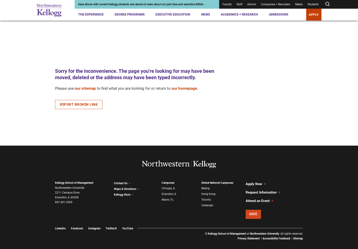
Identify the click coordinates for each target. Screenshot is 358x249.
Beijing (205, 187)
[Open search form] (327, 4)
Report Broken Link (79, 104)
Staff (239, 4)
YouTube (127, 223)
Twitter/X (111, 223)
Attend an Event (260, 196)
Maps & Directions (127, 187)
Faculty (227, 4)
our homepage (184, 88)
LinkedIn (60, 223)
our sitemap (85, 88)
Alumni (251, 4)
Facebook (77, 223)
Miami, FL (168, 197)
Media (299, 4)
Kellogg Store (124, 192)
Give (253, 209)
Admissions (278, 14)
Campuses (168, 182)
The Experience (91, 14)
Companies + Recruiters (275, 4)
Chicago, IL (168, 187)
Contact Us (122, 182)
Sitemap (298, 233)
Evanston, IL (169, 192)
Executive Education (172, 14)
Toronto (206, 197)
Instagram (94, 223)
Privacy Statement (249, 233)
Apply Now (256, 183)
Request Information (263, 190)
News (205, 14)
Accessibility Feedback (276, 233)
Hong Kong (208, 192)
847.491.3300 (63, 202)
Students (313, 4)
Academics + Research (239, 14)
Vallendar (207, 202)
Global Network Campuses (217, 182)
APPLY (314, 14)
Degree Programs (130, 14)
